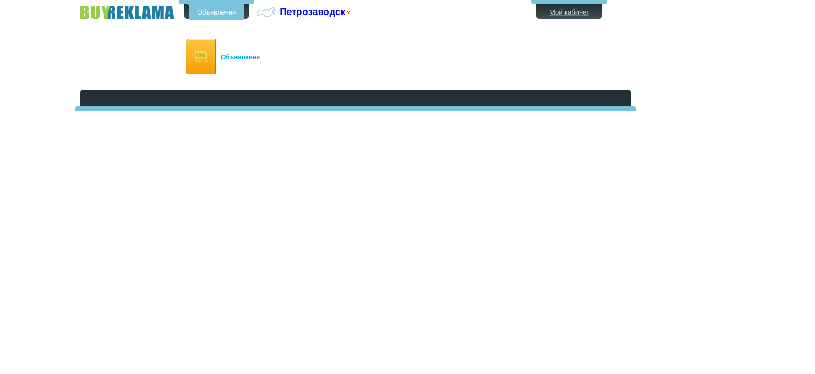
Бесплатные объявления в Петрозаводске (127, 12)
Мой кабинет (569, 12)
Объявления (216, 12)
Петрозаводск (312, 11)
